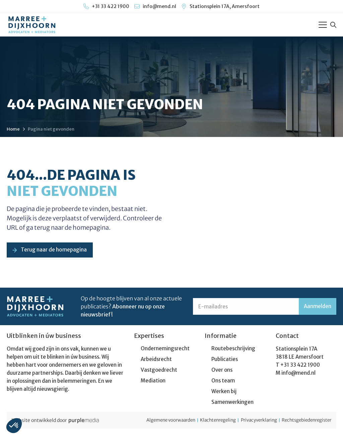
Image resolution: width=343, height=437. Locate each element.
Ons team (223, 382)
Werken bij (223, 393)
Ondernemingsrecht (165, 350)
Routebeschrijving (233, 350)
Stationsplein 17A (296, 350)
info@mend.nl (298, 374)
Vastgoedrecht (159, 371)
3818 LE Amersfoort (300, 358)
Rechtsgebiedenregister (304, 422)
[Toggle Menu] (323, 25)
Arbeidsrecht (156, 361)
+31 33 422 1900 (300, 366)
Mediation (153, 382)
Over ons (221, 371)
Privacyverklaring (250, 422)
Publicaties (224, 361)
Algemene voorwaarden (150, 422)
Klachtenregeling (203, 422)
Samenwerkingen (232, 404)
